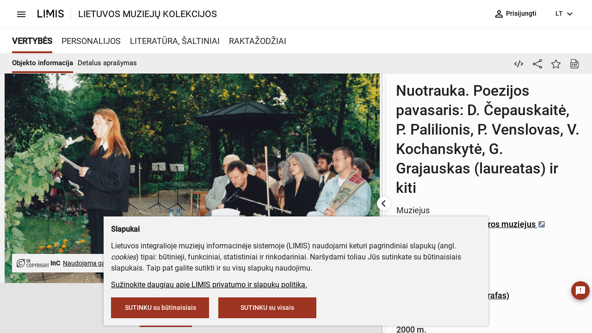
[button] (29, 308)
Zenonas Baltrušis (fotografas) (376, 179)
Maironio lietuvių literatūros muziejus (394, 136)
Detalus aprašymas (107, 63)
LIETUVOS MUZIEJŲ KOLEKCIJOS (147, 13)
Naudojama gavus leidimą (89, 257)
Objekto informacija (42, 63)
